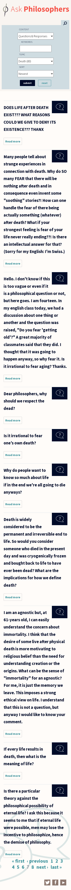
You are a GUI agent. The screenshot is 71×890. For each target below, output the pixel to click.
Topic (22, 54)
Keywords (26, 41)
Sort (22, 66)
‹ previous (37, 861)
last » (56, 867)
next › (42, 867)
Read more (13, 142)
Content (24, 29)
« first (18, 861)
